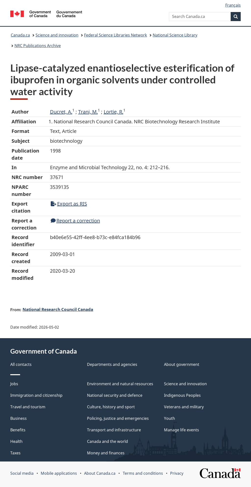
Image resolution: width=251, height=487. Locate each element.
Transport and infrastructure (114, 430)
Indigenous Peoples (182, 395)
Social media (22, 473)
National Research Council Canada (58, 309)
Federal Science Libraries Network (115, 35)
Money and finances (106, 453)
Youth (169, 418)
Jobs (14, 383)
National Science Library (175, 35)
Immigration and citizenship (36, 395)
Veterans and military (184, 407)
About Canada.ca (99, 473)
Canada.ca (20, 35)
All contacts (21, 364)
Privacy (176, 473)
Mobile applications (59, 473)
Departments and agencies (112, 364)
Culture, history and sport (111, 407)
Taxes (15, 453)
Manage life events (181, 430)
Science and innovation (57, 35)
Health (16, 441)
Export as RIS (69, 203)
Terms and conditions (143, 473)
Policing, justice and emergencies (118, 418)
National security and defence (114, 395)
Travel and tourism (27, 407)
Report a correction (75, 220)
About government (181, 364)
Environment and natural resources (120, 383)
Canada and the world (107, 441)
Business (18, 418)
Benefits (17, 430)
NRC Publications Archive (37, 45)
